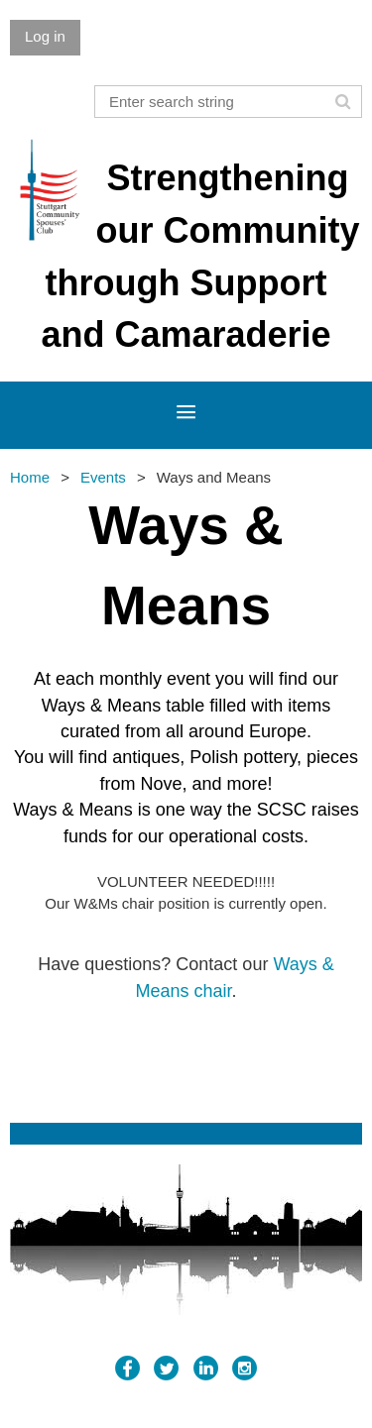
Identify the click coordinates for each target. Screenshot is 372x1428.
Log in (45, 36)
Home (30, 477)
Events (103, 477)
